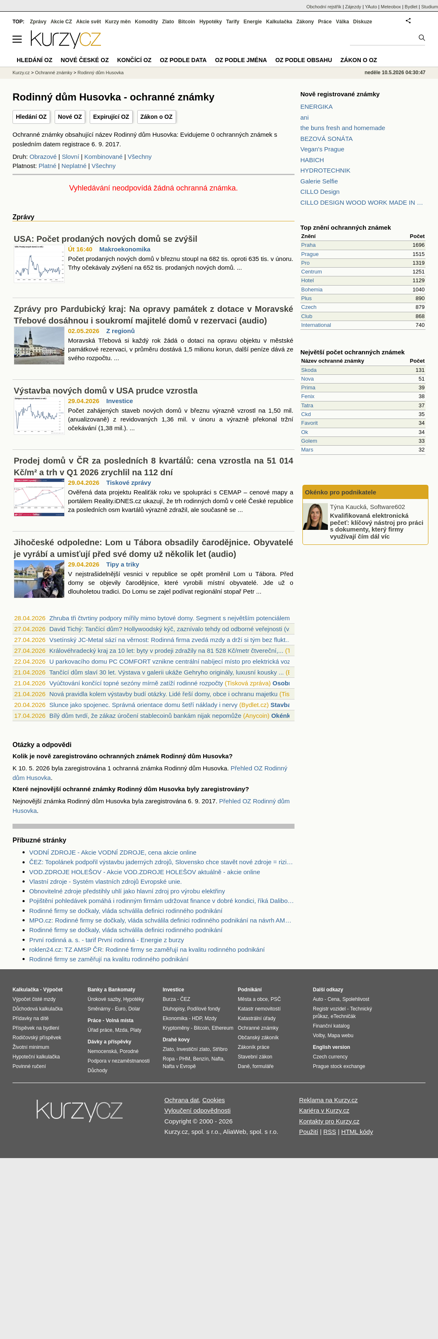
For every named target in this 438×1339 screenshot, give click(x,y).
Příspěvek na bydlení (36, 1028)
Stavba (281, 704)
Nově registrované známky (340, 94)
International (316, 325)
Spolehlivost (356, 999)
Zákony (305, 22)
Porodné (129, 1051)
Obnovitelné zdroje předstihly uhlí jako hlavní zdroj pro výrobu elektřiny (127, 891)
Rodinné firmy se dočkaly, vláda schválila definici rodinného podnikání (125, 910)
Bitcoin (186, 22)
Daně (244, 1066)
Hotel (307, 280)
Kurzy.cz (21, 72)
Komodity (146, 22)
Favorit (309, 423)
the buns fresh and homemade (342, 127)
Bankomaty (121, 990)
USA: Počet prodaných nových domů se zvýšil (105, 238)
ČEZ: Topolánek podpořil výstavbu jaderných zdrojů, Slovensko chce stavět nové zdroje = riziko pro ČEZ (162, 861)
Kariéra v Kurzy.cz (324, 1110)
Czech (309, 307)
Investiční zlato (192, 1049)
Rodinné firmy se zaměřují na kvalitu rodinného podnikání (109, 959)
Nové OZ (70, 116)
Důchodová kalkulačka (38, 1009)
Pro (305, 263)
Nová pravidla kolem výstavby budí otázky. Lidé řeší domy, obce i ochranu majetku (163, 693)
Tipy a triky (122, 564)
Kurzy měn (118, 22)
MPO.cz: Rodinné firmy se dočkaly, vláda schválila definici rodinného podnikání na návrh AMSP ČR (162, 920)
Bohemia (311, 289)
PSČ (276, 999)
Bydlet (411, 6)
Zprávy (38, 22)
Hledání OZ (31, 116)
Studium (429, 6)
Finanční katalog (331, 1026)
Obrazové (43, 156)
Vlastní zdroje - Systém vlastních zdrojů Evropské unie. (105, 881)
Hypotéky (210, 22)
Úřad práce (100, 1030)
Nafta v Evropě (179, 1066)
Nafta (217, 1059)
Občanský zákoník (258, 1038)
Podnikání (250, 990)
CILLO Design (320, 191)
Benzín (201, 1059)
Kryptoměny (176, 1028)
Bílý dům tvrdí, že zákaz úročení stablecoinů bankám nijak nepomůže (145, 715)
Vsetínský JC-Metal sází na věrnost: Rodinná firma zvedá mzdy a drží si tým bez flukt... (170, 639)
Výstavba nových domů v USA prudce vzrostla (106, 390)
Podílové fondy (203, 1009)
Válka (342, 22)
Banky (95, 990)
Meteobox (391, 6)
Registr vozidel (329, 1009)
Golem (309, 441)
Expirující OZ (111, 116)
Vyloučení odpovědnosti (197, 1110)
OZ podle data (183, 60)
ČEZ (185, 999)
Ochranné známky (53, 72)
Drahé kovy (176, 1040)
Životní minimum (31, 1047)
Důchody (97, 1070)
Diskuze (362, 22)
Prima (308, 387)
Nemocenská (102, 1051)
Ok (304, 432)
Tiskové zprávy (128, 482)
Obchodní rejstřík (324, 6)
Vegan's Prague (322, 149)
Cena (333, 999)
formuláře (263, 1066)
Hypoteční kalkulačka (36, 1057)
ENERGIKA (316, 106)
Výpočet (53, 990)
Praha (308, 245)
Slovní (70, 156)
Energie (253, 22)
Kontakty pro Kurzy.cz (329, 1121)
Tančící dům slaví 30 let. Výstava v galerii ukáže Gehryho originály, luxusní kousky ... (166, 672)
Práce (325, 22)
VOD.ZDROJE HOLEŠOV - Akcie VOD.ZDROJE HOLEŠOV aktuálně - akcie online (144, 871)
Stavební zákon (255, 1057)
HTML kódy (357, 1131)
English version (331, 1047)
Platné (48, 165)
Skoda (309, 370)
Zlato (168, 22)
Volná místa (119, 1020)
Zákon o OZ (157, 116)
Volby (319, 1035)
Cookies (213, 1099)
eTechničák (343, 1016)
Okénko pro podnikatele (340, 492)
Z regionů (120, 330)
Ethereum (222, 1028)
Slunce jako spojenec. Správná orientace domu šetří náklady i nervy (143, 704)
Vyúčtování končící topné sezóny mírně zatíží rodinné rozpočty (136, 683)
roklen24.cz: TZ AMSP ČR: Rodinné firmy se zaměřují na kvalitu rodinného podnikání (147, 949)
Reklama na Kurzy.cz (328, 1099)
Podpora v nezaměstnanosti (119, 1061)
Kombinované (103, 156)
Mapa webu (340, 1035)
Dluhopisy (173, 1009)
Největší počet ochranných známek (352, 352)
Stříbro (219, 1049)
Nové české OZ (85, 60)
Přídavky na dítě (31, 1018)
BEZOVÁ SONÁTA (326, 138)
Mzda (121, 1030)
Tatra (307, 405)
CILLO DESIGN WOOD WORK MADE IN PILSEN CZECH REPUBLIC (362, 202)
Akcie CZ (61, 22)
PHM (184, 1059)
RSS (329, 1131)
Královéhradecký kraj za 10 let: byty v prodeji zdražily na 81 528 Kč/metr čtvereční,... (166, 650)
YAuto (371, 6)
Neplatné (73, 165)
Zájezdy (353, 6)
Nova (307, 379)
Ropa (169, 1059)
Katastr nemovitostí (259, 1009)
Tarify (232, 22)
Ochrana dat (181, 1099)
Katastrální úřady (257, 1018)
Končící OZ (134, 60)
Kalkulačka (279, 22)
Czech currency (330, 1057)
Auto (318, 999)
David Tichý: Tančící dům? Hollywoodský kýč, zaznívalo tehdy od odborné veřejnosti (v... (171, 628)
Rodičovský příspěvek (37, 1038)
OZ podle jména (241, 60)
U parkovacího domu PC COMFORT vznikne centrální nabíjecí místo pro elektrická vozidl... (175, 661)
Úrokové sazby (104, 999)
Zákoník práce (253, 1047)
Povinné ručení (29, 1066)
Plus (306, 298)
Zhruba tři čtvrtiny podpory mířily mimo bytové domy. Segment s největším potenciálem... (172, 618)
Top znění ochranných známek (345, 227)
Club (306, 316)
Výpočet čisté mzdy (34, 999)
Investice (119, 400)
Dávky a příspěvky (109, 1042)
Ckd (306, 414)
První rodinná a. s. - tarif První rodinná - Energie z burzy (106, 939)
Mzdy (211, 1018)
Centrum (311, 271)
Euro (120, 1009)
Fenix (308, 396)
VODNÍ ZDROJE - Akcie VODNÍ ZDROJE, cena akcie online (112, 852)
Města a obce (253, 999)
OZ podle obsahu (303, 60)
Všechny (140, 156)
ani (304, 117)
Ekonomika (175, 1018)
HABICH (312, 159)
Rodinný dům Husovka (101, 72)
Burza (169, 999)
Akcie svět (88, 22)
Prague (310, 254)
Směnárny (99, 1009)
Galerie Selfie (319, 181)
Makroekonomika (125, 249)
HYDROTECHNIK (325, 170)
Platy (135, 1030)
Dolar (134, 1009)
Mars (307, 449)
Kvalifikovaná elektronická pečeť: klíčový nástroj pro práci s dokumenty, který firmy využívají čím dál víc (376, 526)
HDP (197, 1018)
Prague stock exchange (339, 1066)
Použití (308, 1131)
